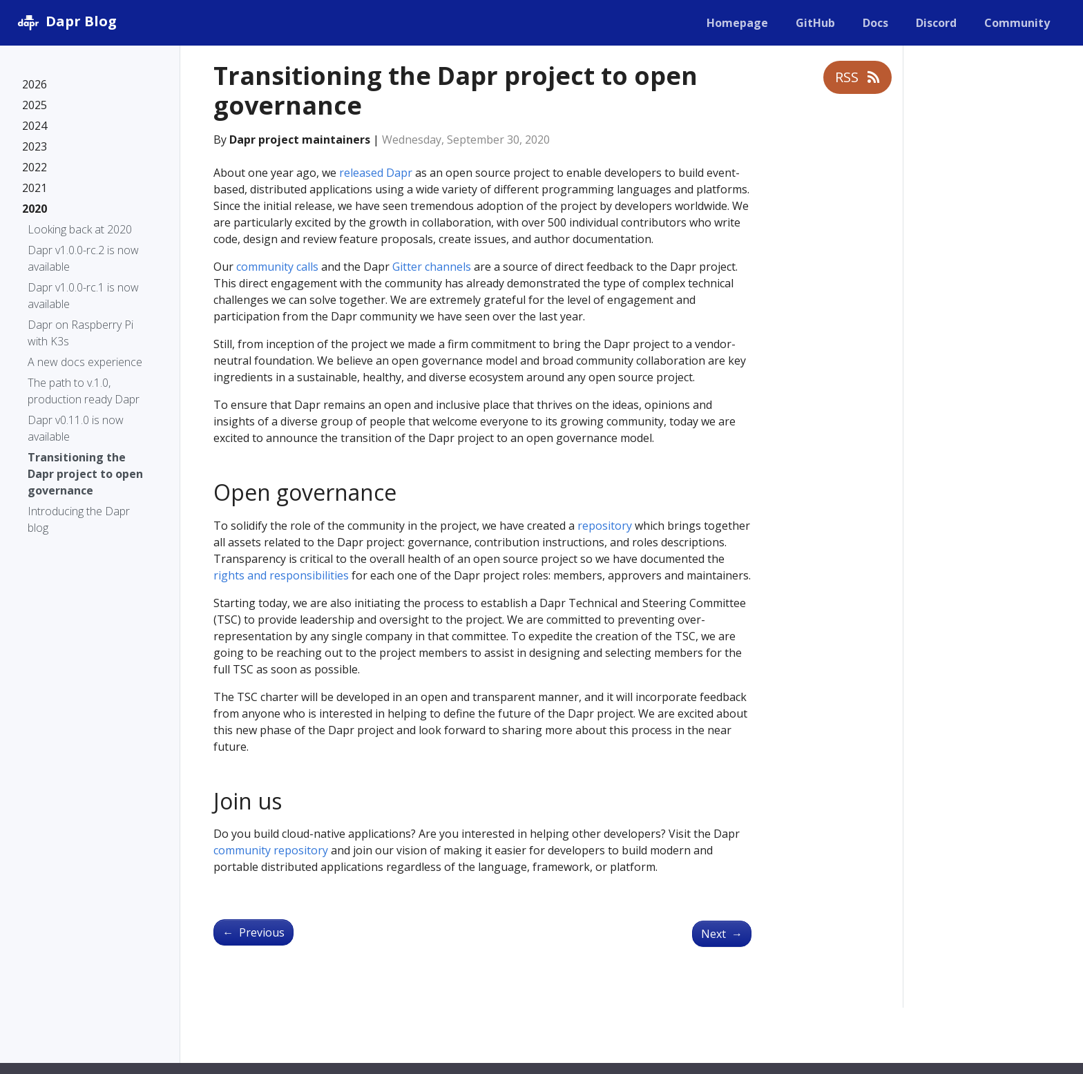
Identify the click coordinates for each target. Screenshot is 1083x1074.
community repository (270, 850)
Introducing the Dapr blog (79, 519)
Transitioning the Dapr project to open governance (85, 474)
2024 (34, 125)
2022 (34, 167)
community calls (277, 266)
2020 (34, 208)
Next (721, 933)
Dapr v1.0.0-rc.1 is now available (83, 295)
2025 (34, 105)
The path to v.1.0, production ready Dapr (84, 391)
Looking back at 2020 (80, 229)
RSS (857, 77)
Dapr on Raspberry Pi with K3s (80, 333)
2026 (34, 84)
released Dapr (375, 172)
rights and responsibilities (281, 575)
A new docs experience (85, 362)
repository (604, 525)
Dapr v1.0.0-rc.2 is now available (83, 258)
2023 (34, 146)
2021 (34, 187)
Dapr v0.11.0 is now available (76, 428)
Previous (253, 932)
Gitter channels (431, 266)
